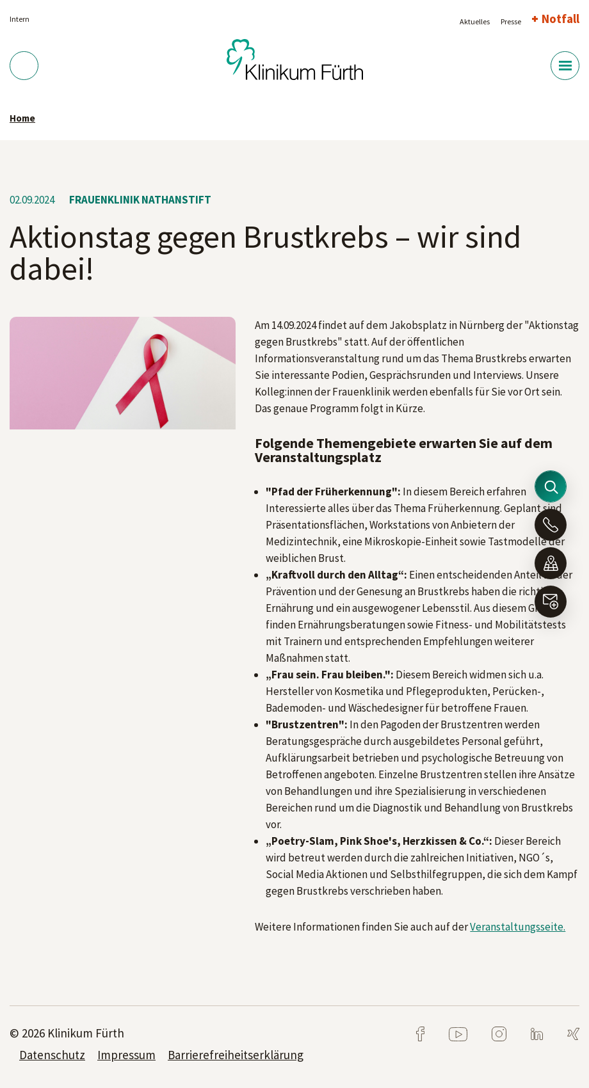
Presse (511, 21)
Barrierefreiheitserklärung (235, 1054)
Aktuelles (475, 21)
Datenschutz (52, 1054)
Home (22, 118)
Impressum (126, 1054)
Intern (19, 19)
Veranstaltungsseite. (517, 927)
